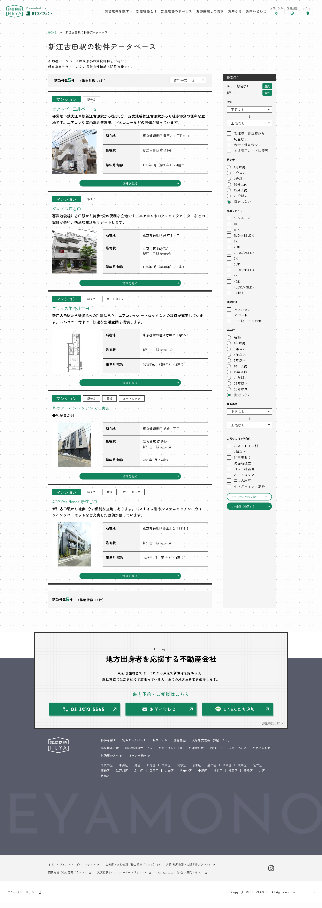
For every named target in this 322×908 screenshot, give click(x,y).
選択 (267, 86)
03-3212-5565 (89, 714)
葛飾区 (105, 775)
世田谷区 (186, 775)
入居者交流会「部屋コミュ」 (211, 745)
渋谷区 (181, 770)
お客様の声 (196, 753)
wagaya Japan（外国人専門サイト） (189, 877)
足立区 (257, 770)
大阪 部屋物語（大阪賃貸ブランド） (198, 869)
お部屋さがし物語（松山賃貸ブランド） (136, 869)
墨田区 (211, 770)
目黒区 (154, 775)
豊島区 (248, 775)
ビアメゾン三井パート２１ (81, 108)
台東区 (196, 770)
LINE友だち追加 (239, 713)
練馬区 (233, 775)
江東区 (227, 770)
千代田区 (107, 770)
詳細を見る (130, 183)
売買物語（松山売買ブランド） (69, 877)
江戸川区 (122, 775)
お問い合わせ (243, 12)
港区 (137, 770)
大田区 (169, 775)
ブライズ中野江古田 (74, 309)
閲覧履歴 (180, 745)
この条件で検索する (243, 506)
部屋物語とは (133, 12)
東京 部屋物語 (18, 12)
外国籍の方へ (110, 760)
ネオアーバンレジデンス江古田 (86, 410)
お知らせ (222, 12)
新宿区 (150, 770)
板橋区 (105, 780)
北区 (262, 775)
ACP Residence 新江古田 (79, 504)
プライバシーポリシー (22, 897)
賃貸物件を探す (104, 12)
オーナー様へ (138, 760)
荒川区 (242, 770)
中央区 (123, 770)
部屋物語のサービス (163, 12)
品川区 (138, 775)
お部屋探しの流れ (197, 12)
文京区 (166, 770)
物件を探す (108, 745)
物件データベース (134, 745)
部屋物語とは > (271, 727)
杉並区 (217, 775)
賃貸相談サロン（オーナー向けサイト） (127, 877)
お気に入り (160, 745)
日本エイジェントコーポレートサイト (73, 869)
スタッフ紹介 (237, 753)
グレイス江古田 (69, 209)
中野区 (202, 775)
